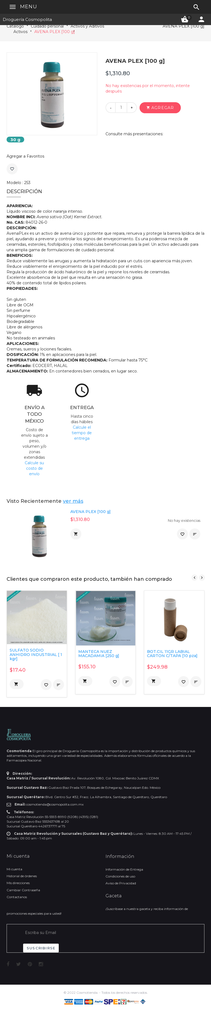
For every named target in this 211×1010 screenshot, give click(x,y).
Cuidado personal (47, 26)
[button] (160, 107)
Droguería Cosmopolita (27, 19)
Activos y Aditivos (87, 26)
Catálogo (15, 26)
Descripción (24, 191)
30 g (15, 139)
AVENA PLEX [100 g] (54, 31)
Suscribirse (41, 948)
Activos (20, 31)
